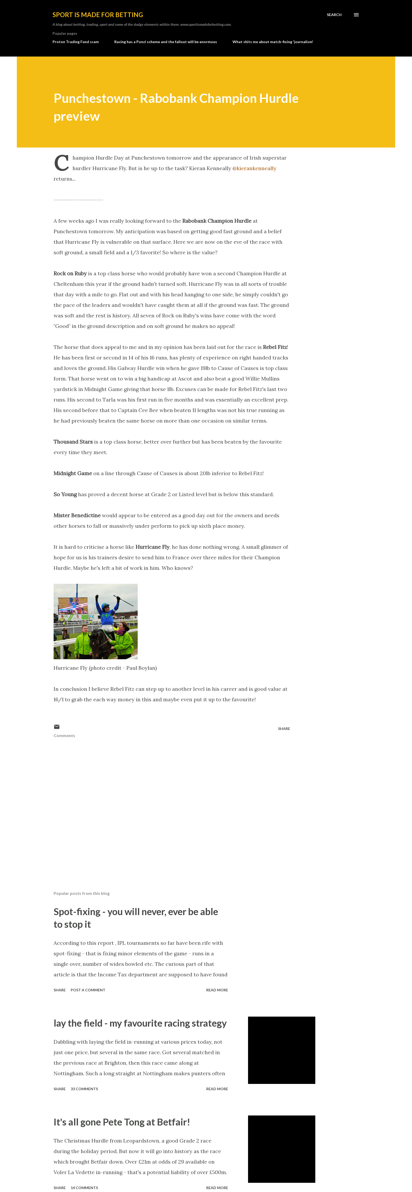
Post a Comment (88, 990)
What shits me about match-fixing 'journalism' (273, 41)
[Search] (334, 15)
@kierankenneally (254, 168)
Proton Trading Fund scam (76, 41)
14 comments (84, 1187)
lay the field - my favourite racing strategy (140, 1023)
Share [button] (284, 728)
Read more (217, 990)
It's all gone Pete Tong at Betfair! (122, 1122)
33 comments (84, 1089)
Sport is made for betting (98, 14)
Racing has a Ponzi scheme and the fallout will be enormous (165, 41)
